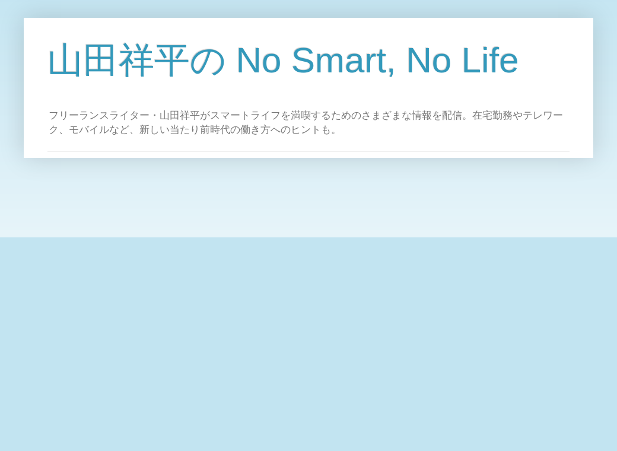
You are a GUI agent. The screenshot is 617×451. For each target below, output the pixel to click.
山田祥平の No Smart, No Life (283, 60)
